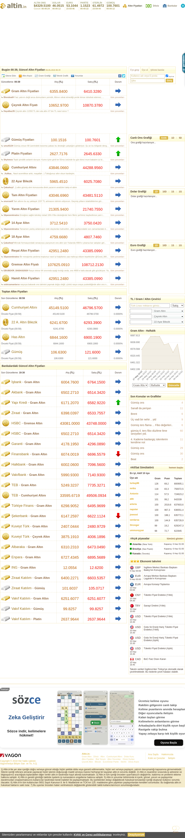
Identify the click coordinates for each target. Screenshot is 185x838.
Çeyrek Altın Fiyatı (24, 105)
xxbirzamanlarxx (12, 284)
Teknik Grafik (60, 76)
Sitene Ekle (10, 76)
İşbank (16, 382)
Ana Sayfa (153, 754)
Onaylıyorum (136, 834)
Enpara (16, 557)
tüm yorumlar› (117, 97)
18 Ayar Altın (20, 236)
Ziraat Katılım (21, 578)
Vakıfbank (18, 475)
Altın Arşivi (27, 76)
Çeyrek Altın (41, 536)
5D (180, 138)
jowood (134, 514)
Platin (37, 619)
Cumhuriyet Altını (23, 167)
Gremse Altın (33, 423)
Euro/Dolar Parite (111, 762)
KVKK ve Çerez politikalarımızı (93, 834)
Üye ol (145, 70)
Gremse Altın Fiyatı (25, 264)
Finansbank (20, 454)
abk (132, 499)
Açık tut (171, 76)
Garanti (17, 444)
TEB (14, 485)
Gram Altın (32, 382)
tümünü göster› (175, 538)
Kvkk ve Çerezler (156, 758)
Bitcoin (98, 762)
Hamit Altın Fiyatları (25, 278)
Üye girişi (134, 70)
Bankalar (172, 5)
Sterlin (123, 762)
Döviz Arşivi (133, 762)
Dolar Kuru (129, 756)
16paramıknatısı (11, 215)
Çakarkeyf (9, 187)
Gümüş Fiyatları (22, 139)
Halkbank (18, 464)
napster (134, 509)
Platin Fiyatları (21, 153)
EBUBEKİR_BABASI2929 (16, 270)
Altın (102, 756)
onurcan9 (8, 201)
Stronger (134, 525)
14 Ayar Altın (20, 222)
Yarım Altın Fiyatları (25, 209)
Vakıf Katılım (20, 598)
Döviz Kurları (129, 759)
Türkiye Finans (22, 506)
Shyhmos (8, 159)
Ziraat (15, 413)
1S (172, 191)
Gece (175, 832)
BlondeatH (9, 97)
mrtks (133, 488)
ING (14, 567)
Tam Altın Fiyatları (24, 195)
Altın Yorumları (114, 759)
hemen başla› (176, 467)
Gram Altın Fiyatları (25, 91)
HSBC (16, 423)
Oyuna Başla (168, 742)
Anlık (164, 138)
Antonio (134, 493)
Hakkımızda (167, 754)
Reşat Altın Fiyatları (25, 250)
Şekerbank (19, 516)
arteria (133, 504)
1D (172, 138)
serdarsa (134, 520)
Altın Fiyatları (135, 5)
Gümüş (40, 588)
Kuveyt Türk (20, 526)
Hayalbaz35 (9, 111)
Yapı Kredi (19, 402)
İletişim (171, 758)
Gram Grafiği (44, 76)
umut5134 (8, 146)
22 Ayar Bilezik (21, 181)
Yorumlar (79, 76)
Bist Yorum (101, 759)
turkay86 (134, 483)
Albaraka (18, 547)
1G (180, 191)
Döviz (156, 5)
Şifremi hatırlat (157, 70)
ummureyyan (137, 530)
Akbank (17, 392)
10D (164, 191)
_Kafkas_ (8, 173)
